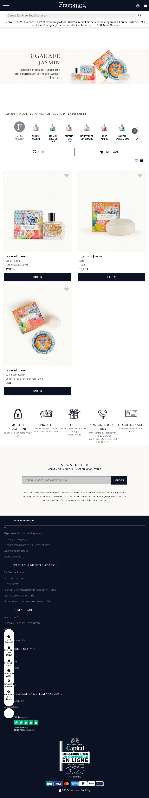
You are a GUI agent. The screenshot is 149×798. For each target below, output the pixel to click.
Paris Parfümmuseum (16, 578)
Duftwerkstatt (11, 583)
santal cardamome (122, 130)
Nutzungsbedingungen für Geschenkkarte (27, 545)
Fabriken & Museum (9, 685)
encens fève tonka (69, 132)
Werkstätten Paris (9, 664)
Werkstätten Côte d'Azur (9, 652)
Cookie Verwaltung (14, 556)
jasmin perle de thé (52, 132)
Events (7, 628)
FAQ (6, 527)
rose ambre (104, 130)
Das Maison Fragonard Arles (19, 595)
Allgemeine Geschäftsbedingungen (23, 533)
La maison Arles (9, 675)
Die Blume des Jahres (9, 696)
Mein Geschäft (9, 641)
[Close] (147, 23)
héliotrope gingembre (86, 130)
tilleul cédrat (36, 130)
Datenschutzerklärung (16, 550)
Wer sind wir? (11, 617)
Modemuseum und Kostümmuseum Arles (27, 601)
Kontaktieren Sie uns (18, 640)
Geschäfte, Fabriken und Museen (22, 622)
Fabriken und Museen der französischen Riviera (30, 589)
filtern (39, 151)
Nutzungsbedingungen (16, 539)
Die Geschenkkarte (14, 572)
